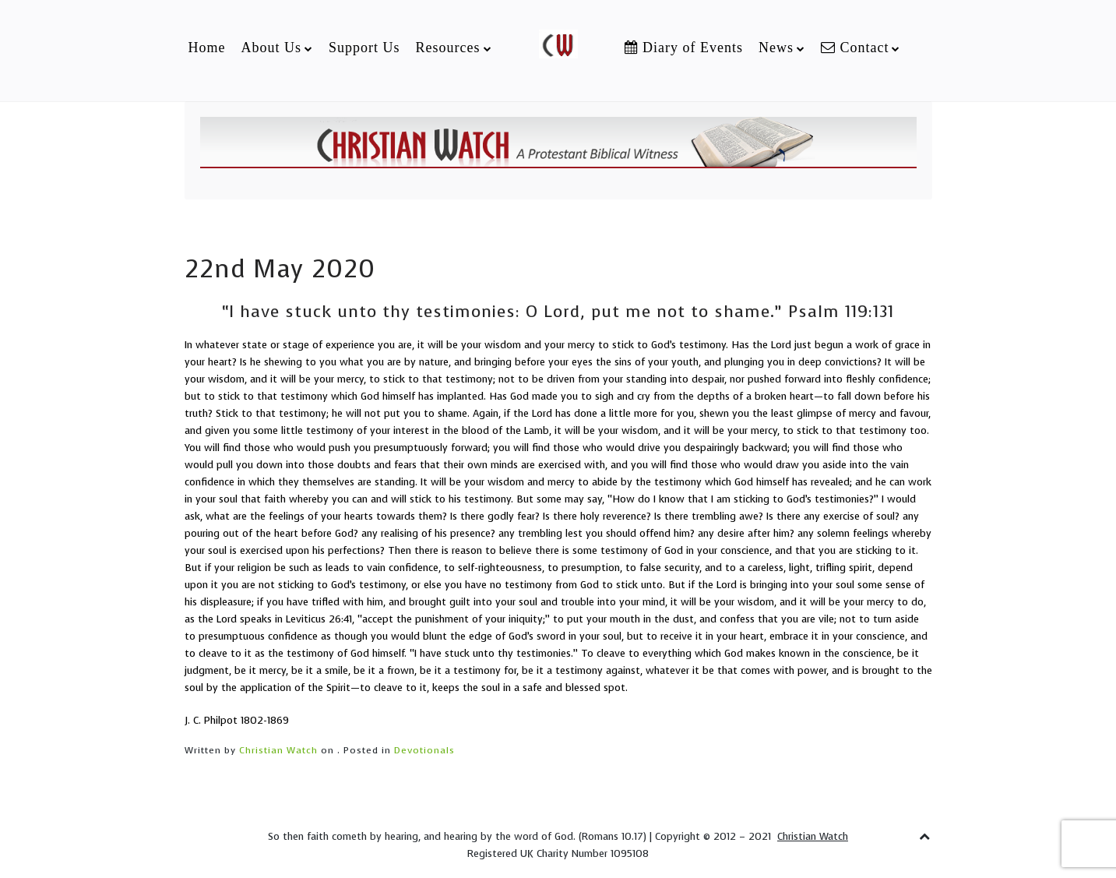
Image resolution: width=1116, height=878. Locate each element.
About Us (271, 47)
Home (206, 47)
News (776, 47)
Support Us (364, 47)
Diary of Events (684, 47)
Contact (855, 47)
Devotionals (424, 750)
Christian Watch (278, 750)
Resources (448, 47)
